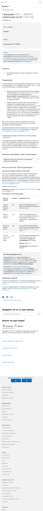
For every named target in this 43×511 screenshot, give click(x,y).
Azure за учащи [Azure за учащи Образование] (5, 447)
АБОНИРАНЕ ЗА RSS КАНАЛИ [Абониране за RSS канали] (12, 300)
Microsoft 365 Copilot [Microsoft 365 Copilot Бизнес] (6, 471)
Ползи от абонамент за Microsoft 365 (12, 341)
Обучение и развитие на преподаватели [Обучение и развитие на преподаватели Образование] (10, 441)
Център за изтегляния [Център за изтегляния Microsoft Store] (7, 408)
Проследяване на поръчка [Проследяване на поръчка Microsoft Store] (8, 414)
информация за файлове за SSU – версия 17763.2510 (19, 289)
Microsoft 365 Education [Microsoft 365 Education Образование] (7, 436)
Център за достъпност (8, 362)
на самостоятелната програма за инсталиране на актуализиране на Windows (17, 267)
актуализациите (26, 61)
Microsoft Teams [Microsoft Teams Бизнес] (5, 474)
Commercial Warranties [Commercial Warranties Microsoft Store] (7, 419)
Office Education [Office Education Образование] (5, 438)
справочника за (17, 129)
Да (16, 380)
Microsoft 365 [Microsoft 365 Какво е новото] (5, 395)
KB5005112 (33, 189)
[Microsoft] (21, 1)
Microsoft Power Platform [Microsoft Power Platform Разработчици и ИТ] (7, 496)
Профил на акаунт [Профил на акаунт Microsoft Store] (6, 406)
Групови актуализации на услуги (11, 182)
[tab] (8, 326)
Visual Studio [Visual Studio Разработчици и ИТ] (5, 501)
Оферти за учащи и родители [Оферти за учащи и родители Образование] (8, 444)
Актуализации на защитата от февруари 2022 (15, 131)
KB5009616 (15, 85)
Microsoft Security (7, 355)
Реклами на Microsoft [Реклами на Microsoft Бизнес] (6, 469)
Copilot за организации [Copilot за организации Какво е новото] (7, 389)
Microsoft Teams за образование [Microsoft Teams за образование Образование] (9, 433)
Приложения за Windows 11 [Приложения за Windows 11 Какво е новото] (8, 398)
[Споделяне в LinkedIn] (6, 296)
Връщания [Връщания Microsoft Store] (4, 411)
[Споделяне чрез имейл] (10, 296)
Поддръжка (5, 6)
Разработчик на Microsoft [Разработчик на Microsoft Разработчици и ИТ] (7, 482)
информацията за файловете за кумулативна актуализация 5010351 (19, 283)
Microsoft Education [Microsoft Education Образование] (6, 427)
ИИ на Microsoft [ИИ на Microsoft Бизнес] (5, 455)
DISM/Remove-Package (18, 260)
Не (26, 380)
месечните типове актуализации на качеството (20, 58)
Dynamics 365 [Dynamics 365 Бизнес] (5, 463)
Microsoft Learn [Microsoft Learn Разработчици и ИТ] (5, 485)
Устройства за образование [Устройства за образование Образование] (8, 430)
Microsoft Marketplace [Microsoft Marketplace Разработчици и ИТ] (7, 493)
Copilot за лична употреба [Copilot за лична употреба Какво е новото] (7, 392)
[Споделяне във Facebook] (3, 296)
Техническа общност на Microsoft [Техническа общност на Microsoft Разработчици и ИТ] (9, 490)
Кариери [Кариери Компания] (4, 509)
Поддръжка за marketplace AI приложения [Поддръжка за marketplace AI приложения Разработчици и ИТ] (11, 488)
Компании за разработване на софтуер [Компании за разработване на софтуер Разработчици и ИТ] (10, 499)
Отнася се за (7, 20)
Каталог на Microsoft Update (28, 229)
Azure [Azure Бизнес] (3, 460)
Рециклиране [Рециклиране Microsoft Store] (5, 417)
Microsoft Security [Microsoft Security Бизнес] (6, 457)
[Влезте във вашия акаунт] (40, 2)
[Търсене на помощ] (6, 2)
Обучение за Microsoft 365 (9, 348)
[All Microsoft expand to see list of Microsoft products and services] (2, 2)
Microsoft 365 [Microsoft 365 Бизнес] (5, 466)
